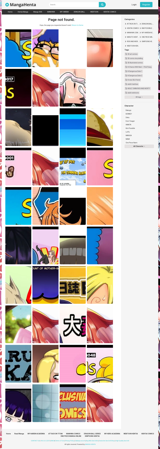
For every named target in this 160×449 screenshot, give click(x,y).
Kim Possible (130, 128)
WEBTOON (94, 12)
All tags (139, 97)
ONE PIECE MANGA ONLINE (148, 37)
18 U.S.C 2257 (45, 441)
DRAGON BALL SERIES (148, 24)
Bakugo (128, 110)
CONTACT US (35, 441)
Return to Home (77, 25)
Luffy (128, 132)
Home (10, 12)
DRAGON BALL (79, 12)
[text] (74, 4)
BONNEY (129, 114)
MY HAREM (64, 12)
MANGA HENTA (90, 444)
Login (134, 4)
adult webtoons (133, 93)
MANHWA (51, 12)
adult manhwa (133, 84)
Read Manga (19, 434)
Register (146, 4)
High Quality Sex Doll (122, 441)
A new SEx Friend (134, 80)
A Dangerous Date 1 (135, 71)
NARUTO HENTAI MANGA (133, 37)
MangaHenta (20, 4)
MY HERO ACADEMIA (112, 434)
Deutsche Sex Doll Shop (107, 441)
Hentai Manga (23, 12)
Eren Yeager (130, 121)
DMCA (53, 441)
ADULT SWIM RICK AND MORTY (139, 88)
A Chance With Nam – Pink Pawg (139, 67)
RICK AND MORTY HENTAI (133, 41)
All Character (139, 146)
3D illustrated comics (135, 63)
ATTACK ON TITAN (133, 24)
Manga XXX (37, 12)
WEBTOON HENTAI (133, 46)
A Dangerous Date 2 (135, 75)
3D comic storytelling (135, 58)
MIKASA (129, 135)
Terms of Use (59, 441)
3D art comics (133, 54)
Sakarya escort (80, 441)
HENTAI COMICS (109, 12)
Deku (127, 117)
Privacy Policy (69, 441)
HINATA (128, 125)
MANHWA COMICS (133, 33)
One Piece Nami (131, 143)
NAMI (128, 139)
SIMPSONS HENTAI (148, 41)
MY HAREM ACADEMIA (148, 33)
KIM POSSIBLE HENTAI (148, 28)
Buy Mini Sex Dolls (92, 441)
